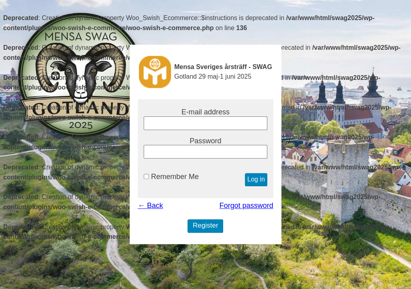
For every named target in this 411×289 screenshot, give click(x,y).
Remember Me (171, 177)
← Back (150, 206)
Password (205, 141)
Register (205, 226)
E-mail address (205, 112)
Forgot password (246, 206)
